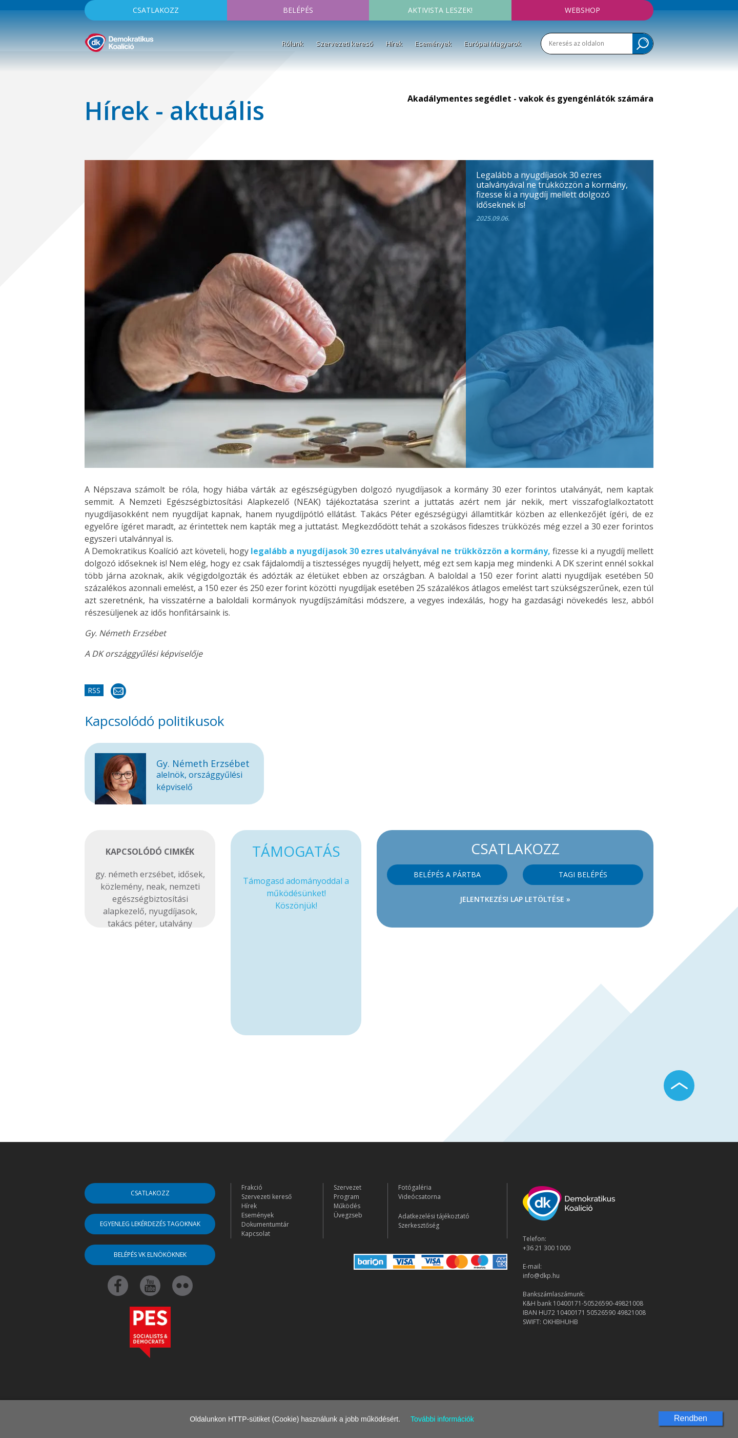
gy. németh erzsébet (134, 874)
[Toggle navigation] (91, 67)
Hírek (394, 43)
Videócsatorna (419, 1196)
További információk (442, 1419)
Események (433, 43)
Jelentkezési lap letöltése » (515, 899)
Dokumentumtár (265, 1224)
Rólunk (292, 43)
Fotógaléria (415, 1187)
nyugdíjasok (172, 911)
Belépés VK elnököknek (150, 1254)
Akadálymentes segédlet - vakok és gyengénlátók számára (530, 98)
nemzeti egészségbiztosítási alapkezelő (151, 899)
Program (346, 1196)
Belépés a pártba (447, 874)
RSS (94, 690)
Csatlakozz (156, 10)
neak (155, 886)
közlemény (121, 886)
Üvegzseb (348, 1215)
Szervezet (347, 1187)
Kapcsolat (255, 1233)
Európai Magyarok (492, 43)
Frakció (251, 1187)
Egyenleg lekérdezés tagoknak (150, 1223)
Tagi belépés (583, 874)
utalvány (175, 923)
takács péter (131, 923)
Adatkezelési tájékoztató (433, 1216)
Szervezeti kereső (344, 43)
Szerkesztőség (418, 1225)
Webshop (582, 10)
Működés (347, 1205)
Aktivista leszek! (440, 10)
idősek (190, 874)
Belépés (298, 10)
